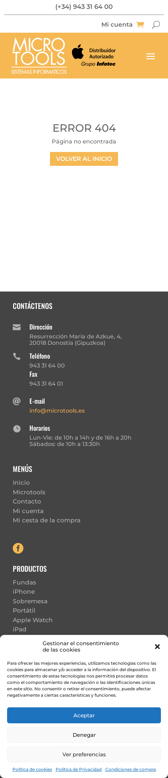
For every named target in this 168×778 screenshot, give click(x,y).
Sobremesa (30, 601)
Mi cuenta (117, 25)
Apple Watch (33, 620)
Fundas (24, 582)
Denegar (84, 734)
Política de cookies (32, 769)
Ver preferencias (84, 754)
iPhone (24, 591)
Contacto (27, 501)
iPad (20, 629)
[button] (157, 646)
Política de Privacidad (79, 769)
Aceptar (84, 715)
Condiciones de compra (130, 769)
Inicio (21, 482)
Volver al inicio (84, 158)
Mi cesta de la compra (46, 520)
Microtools (29, 492)
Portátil (24, 610)
